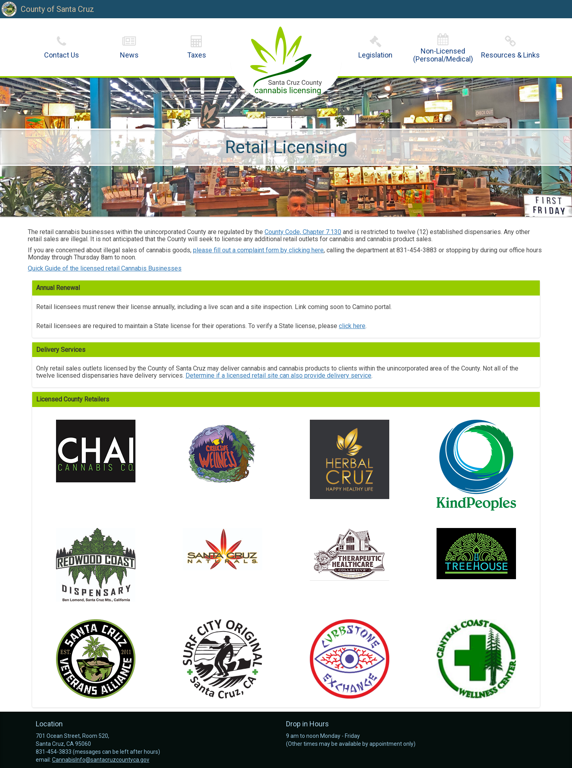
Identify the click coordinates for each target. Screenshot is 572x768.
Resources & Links (510, 55)
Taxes (196, 55)
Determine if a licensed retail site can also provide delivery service (278, 375)
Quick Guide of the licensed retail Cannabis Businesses (105, 268)
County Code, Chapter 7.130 (303, 232)
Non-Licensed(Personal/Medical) (443, 55)
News (129, 55)
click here (352, 326)
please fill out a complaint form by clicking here (258, 250)
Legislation (375, 55)
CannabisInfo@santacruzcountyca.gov (100, 759)
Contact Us (61, 55)
